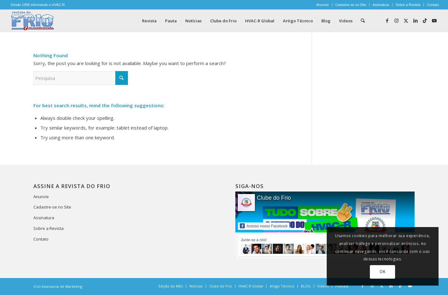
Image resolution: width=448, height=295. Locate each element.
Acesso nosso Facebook (264, 225)
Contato (433, 5)
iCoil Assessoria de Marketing (57, 286)
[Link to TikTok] (425, 20)
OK (382, 271)
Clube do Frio (274, 198)
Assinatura (381, 5)
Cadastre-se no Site (351, 5)
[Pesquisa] (363, 21)
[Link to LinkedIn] (415, 20)
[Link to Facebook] (387, 20)
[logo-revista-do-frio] (32, 21)
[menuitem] (322, 4)
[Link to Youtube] (434, 20)
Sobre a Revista (408, 5)
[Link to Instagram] (396, 20)
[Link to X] (406, 20)
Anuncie (322, 5)
